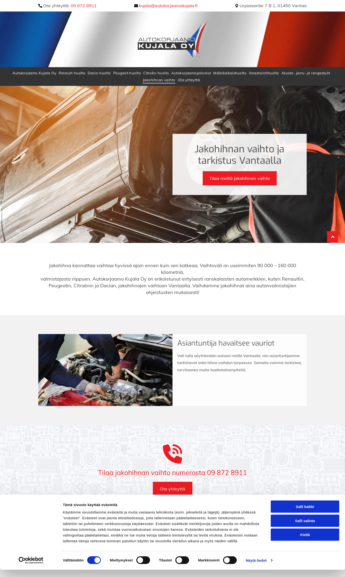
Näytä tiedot (256, 567)
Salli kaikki (305, 514)
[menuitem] (35, 73)
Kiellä (305, 542)
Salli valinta (305, 528)
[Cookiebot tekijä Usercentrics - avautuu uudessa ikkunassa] (31, 567)
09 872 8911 (84, 5)
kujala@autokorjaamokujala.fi (168, 5)
